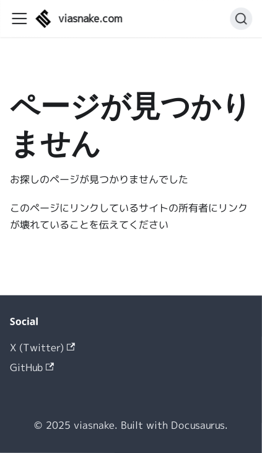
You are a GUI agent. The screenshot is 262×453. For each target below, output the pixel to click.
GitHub (32, 367)
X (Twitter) (42, 347)
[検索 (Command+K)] (241, 18)
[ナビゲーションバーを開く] (19, 18)
